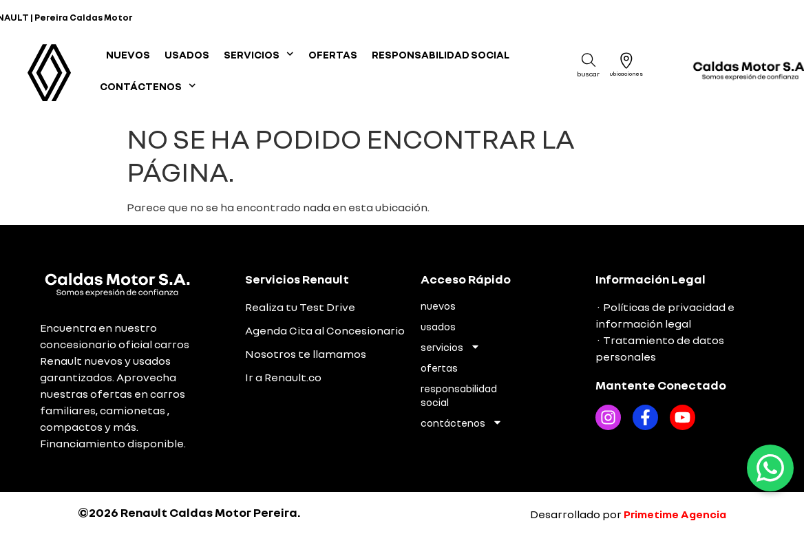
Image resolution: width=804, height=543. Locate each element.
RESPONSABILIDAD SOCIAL (440, 54)
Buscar (588, 74)
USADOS (187, 54)
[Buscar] (588, 60)
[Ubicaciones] (626, 61)
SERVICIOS (259, 54)
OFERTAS (332, 54)
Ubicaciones (626, 73)
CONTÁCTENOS (148, 85)
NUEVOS (128, 54)
